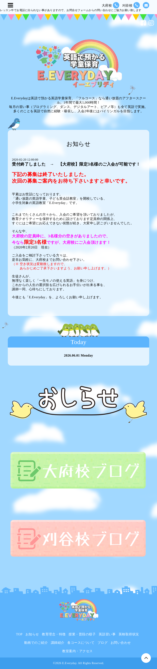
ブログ (102, 642)
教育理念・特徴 (54, 634)
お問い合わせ (121, 642)
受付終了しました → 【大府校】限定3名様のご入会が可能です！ (76, 164)
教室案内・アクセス (77, 651)
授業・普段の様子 (82, 634)
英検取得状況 (129, 634)
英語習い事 (107, 634)
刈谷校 (131, 5)
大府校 (110, 5)
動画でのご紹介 (36, 642)
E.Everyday (69, 663)
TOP (19, 634)
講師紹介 (57, 642)
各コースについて (80, 642)
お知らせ (32, 634)
